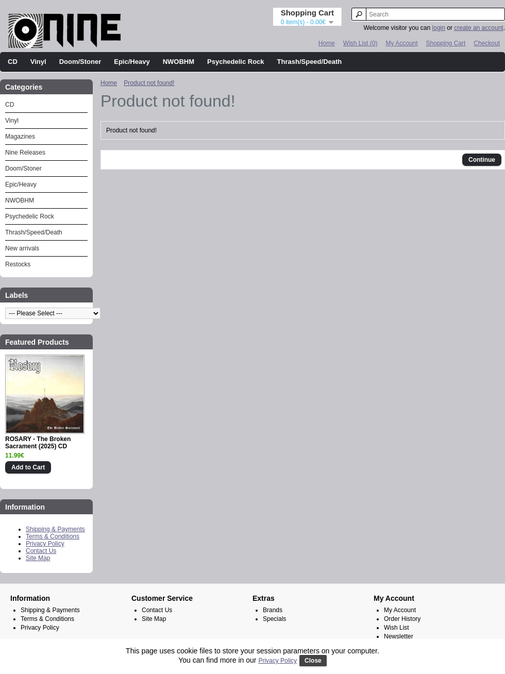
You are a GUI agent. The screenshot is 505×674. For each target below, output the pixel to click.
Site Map (38, 558)
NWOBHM (178, 61)
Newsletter (398, 636)
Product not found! (149, 83)
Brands (272, 610)
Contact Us (41, 550)
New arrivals (22, 248)
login (438, 27)
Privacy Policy (45, 543)
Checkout (487, 43)
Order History (402, 618)
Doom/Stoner (80, 61)
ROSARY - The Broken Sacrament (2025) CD (38, 442)
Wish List (396, 627)
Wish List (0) (360, 43)
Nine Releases (25, 152)
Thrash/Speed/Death (309, 61)
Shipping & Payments (55, 529)
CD (13, 61)
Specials (274, 618)
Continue (481, 159)
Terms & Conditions (52, 536)
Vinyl (38, 61)
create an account (478, 27)
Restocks (17, 264)
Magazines (20, 136)
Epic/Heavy (131, 61)
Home (326, 43)
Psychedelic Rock (235, 61)
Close (313, 660)
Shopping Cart (446, 43)
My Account (402, 43)
